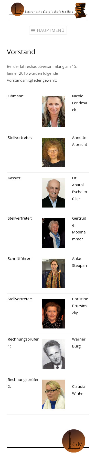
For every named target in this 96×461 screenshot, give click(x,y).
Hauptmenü (51, 30)
